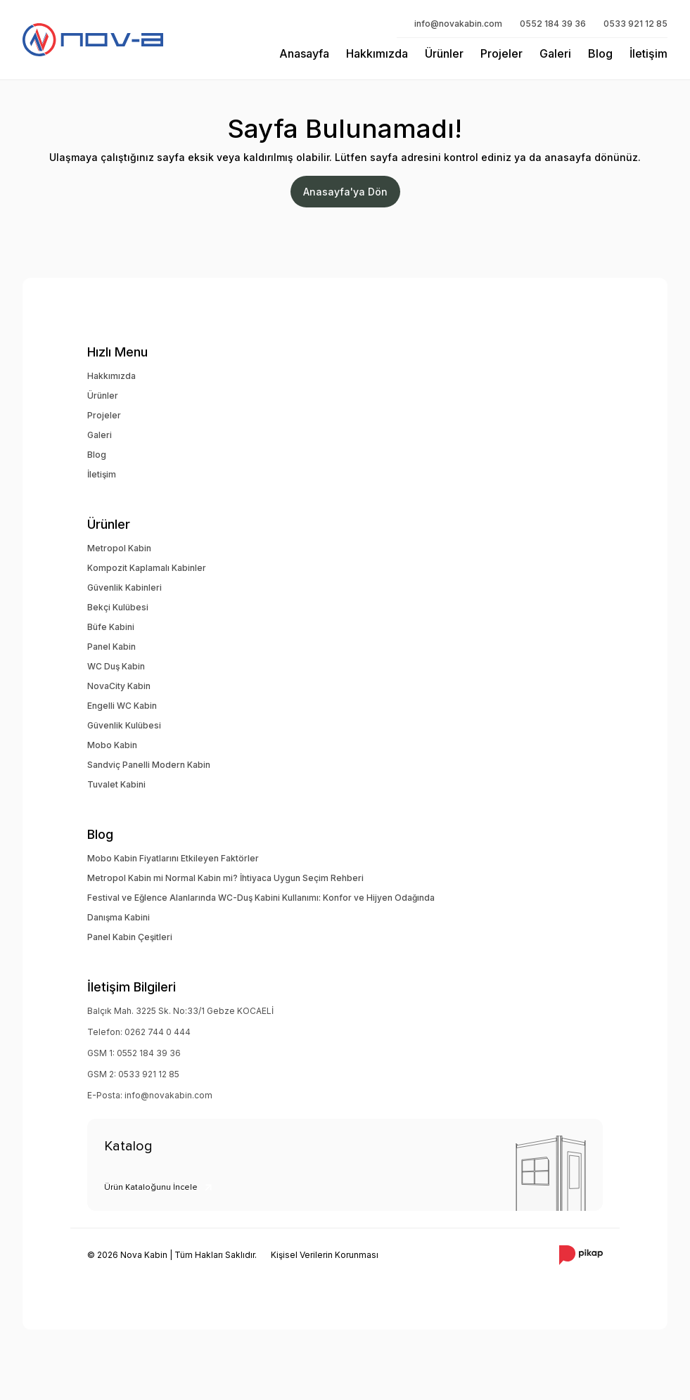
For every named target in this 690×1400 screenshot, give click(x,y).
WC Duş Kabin (116, 666)
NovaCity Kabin (119, 686)
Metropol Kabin (119, 548)
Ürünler (444, 53)
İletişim (648, 53)
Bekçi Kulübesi (117, 607)
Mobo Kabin (112, 745)
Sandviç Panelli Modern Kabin (148, 764)
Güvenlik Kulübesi (124, 725)
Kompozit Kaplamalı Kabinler (146, 568)
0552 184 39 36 (553, 23)
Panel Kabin (111, 646)
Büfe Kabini (110, 627)
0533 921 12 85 (635, 23)
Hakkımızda (377, 53)
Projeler (501, 53)
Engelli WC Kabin (122, 705)
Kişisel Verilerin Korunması (324, 1255)
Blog (600, 53)
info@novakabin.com (458, 23)
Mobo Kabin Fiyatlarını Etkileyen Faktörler (173, 858)
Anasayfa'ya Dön (345, 192)
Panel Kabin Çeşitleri (129, 937)
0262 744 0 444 (157, 1032)
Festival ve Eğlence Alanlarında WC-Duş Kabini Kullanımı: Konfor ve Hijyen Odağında (261, 897)
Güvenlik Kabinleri (124, 587)
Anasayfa (304, 53)
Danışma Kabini (118, 917)
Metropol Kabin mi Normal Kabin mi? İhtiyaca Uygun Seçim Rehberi (225, 878)
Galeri (555, 53)
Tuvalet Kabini (116, 784)
